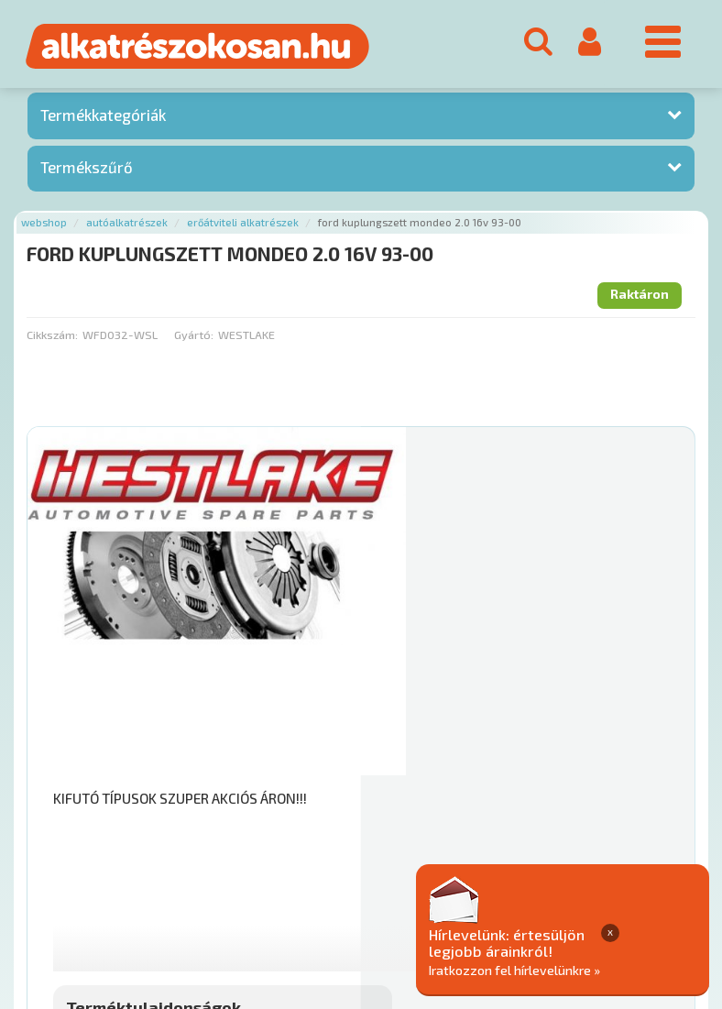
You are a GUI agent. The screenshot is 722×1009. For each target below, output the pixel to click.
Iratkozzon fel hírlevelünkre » (603, 969)
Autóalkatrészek (127, 226)
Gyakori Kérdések (373, 878)
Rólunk (119, 878)
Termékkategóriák (103, 118)
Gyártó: (193, 337)
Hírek (170, 878)
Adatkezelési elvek (83, 897)
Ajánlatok (55, 878)
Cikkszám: (52, 337)
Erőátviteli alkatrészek (243, 226)
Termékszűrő (86, 170)
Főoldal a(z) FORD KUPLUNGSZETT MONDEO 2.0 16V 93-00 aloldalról (222, 820)
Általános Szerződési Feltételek (534, 878)
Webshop (44, 226)
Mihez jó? (423, 716)
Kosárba (620, 768)
